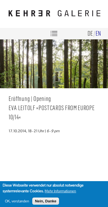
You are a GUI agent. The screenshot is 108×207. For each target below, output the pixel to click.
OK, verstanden (17, 202)
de (90, 33)
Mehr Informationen (60, 192)
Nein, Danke (45, 202)
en (98, 33)
